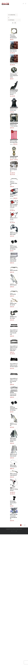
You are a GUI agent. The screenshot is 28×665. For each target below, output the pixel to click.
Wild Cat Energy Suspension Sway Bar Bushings (13, 248)
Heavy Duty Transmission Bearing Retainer (13, 36)
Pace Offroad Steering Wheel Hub (13, 503)
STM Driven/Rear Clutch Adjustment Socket (14, 76)
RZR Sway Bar (13, 294)
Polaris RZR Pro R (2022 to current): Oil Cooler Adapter (14, 365)
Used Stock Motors (14, 63)
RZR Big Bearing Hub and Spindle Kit (13, 170)
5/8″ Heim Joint (13, 158)
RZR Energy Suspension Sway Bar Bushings (13, 409)
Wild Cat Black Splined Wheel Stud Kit (13, 440)
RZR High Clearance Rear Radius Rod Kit (13, 394)
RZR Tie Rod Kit (13, 285)
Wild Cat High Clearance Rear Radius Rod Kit (13, 260)
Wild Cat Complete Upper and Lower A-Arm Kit (14, 206)
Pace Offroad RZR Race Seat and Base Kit (13, 93)
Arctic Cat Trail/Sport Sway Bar (13, 183)
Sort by (11, 14)
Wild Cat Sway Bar (14, 270)
